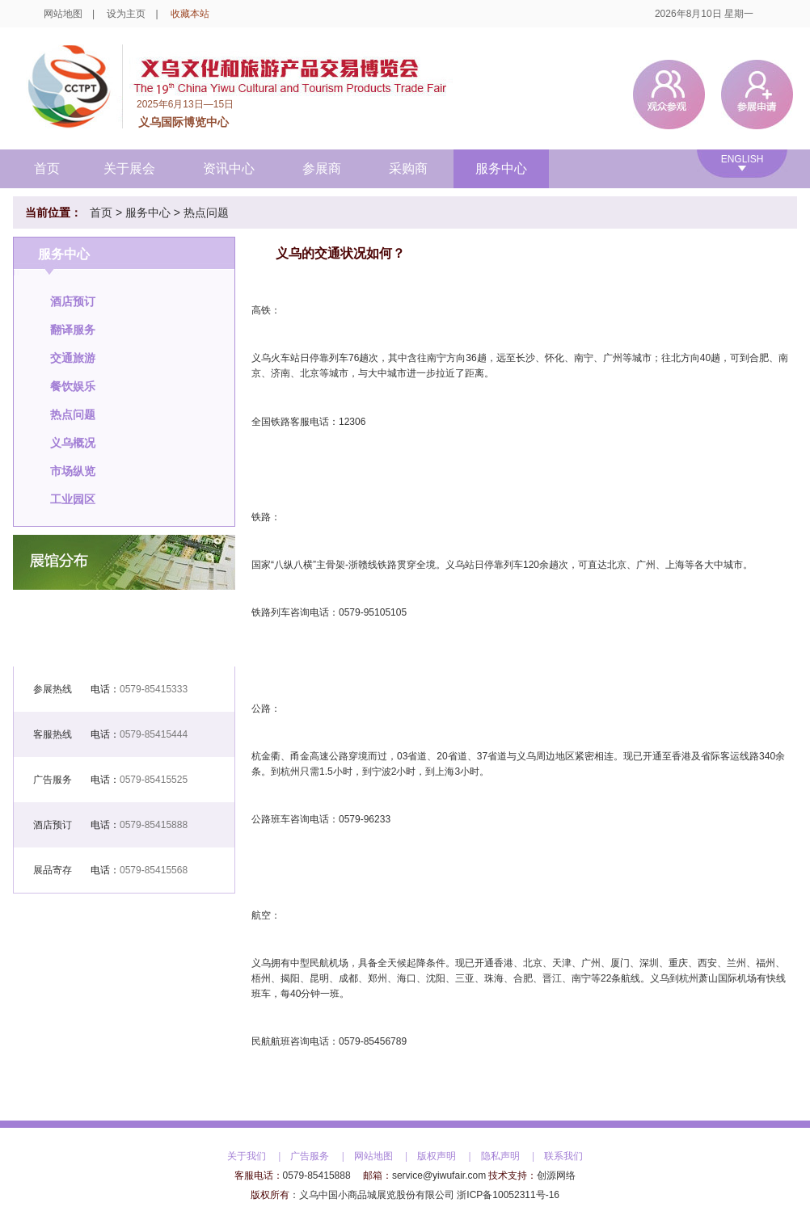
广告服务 (309, 1156)
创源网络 (556, 1175)
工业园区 (72, 499)
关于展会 (129, 168)
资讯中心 (229, 168)
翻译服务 (72, 329)
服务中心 (501, 168)
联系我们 (563, 1156)
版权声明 (436, 1156)
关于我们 (246, 1156)
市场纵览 (72, 471)
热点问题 (206, 212)
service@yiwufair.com (439, 1175)
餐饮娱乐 (72, 386)
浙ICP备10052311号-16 (508, 1195)
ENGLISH (742, 159)
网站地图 (63, 13)
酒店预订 (72, 301)
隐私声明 (500, 1156)
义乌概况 (72, 442)
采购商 (408, 168)
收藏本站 (190, 13)
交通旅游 (72, 357)
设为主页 (126, 13)
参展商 (321, 168)
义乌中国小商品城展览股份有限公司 (376, 1195)
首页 (47, 168)
